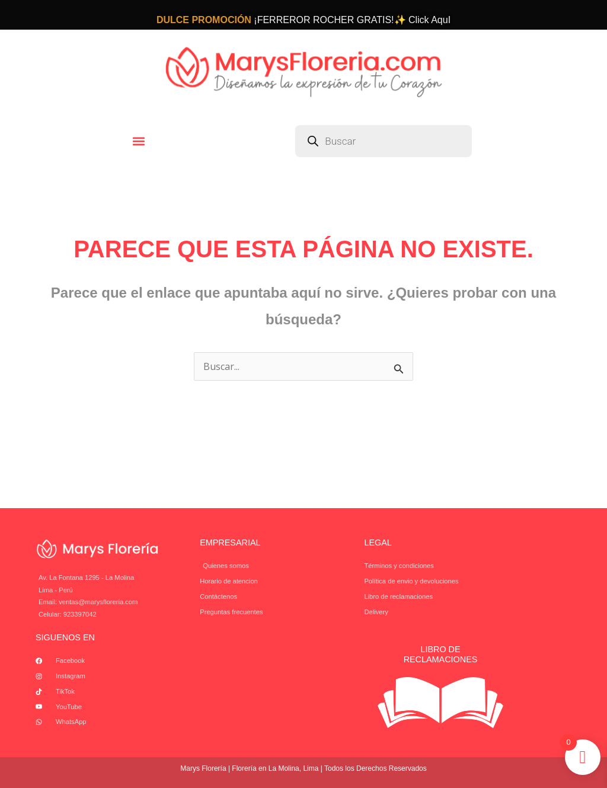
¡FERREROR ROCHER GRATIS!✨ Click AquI (303, 20)
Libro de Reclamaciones (441, 654)
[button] (139, 141)
